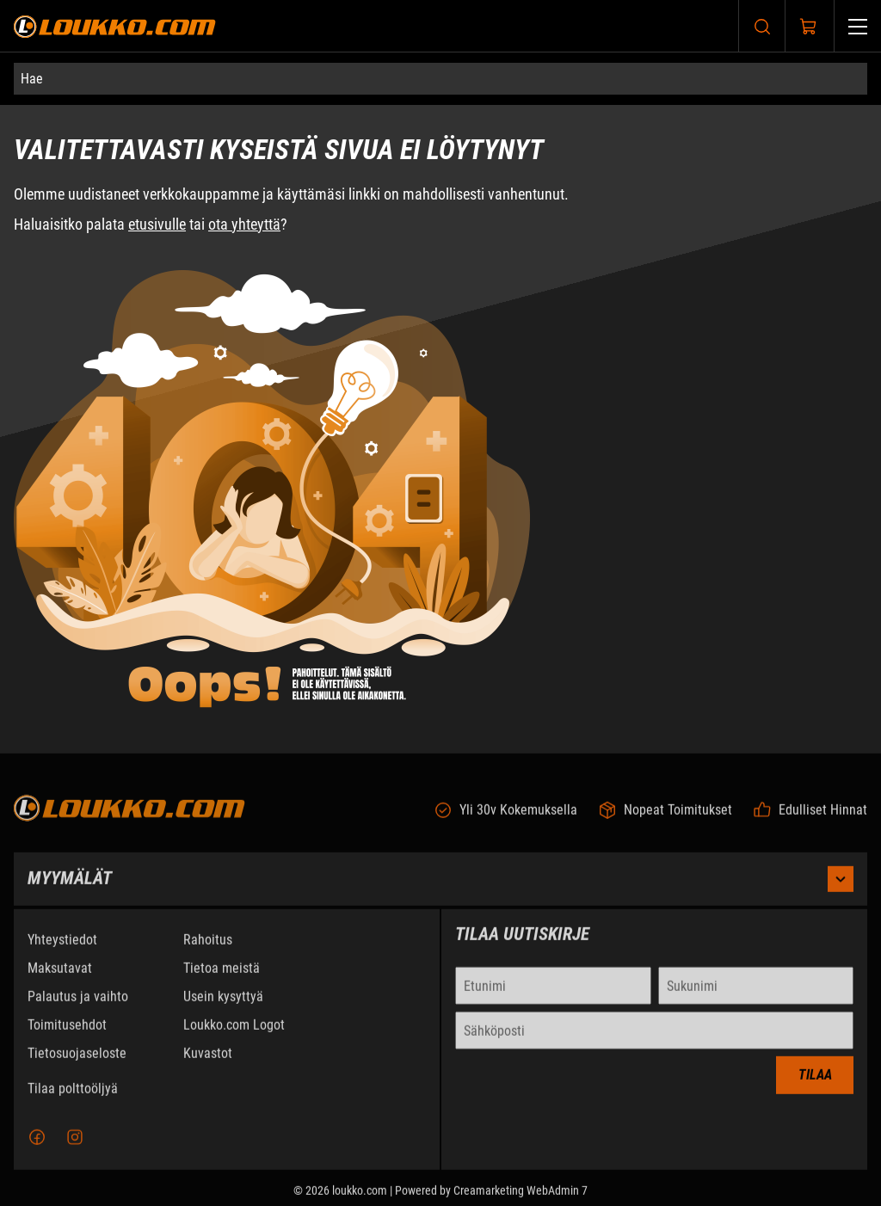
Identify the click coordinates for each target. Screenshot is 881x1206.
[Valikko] (858, 26)
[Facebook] (37, 1148)
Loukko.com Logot (234, 1036)
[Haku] (762, 26)
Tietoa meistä (221, 979)
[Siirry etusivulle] (115, 26)
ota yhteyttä (244, 224)
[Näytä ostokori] (809, 27)
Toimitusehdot (67, 1036)
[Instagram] (75, 1148)
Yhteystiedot (62, 951)
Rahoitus (207, 951)
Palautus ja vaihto (78, 1008)
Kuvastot (207, 1064)
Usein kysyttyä (223, 1008)
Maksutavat (60, 979)
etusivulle (157, 224)
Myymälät (440, 890)
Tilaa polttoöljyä (73, 1100)
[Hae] (440, 79)
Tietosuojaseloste (77, 1064)
